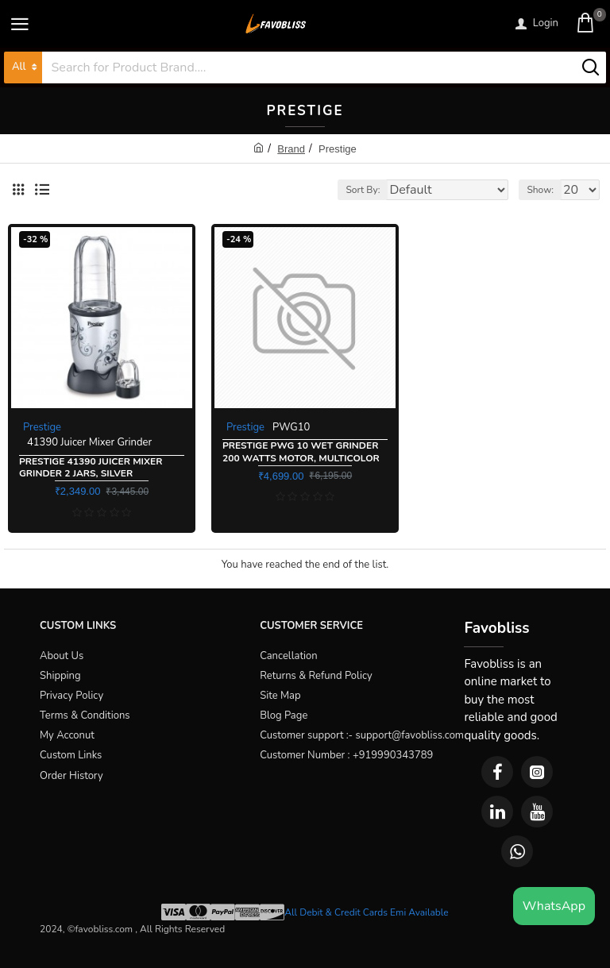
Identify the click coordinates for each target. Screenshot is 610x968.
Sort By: (363, 189)
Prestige (42, 427)
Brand (291, 149)
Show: (540, 189)
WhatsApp (554, 906)
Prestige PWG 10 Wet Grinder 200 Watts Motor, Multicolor (301, 452)
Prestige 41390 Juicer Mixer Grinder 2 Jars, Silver (90, 468)
